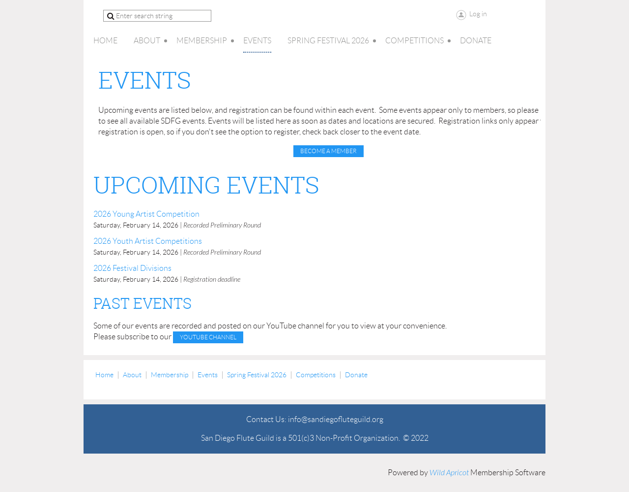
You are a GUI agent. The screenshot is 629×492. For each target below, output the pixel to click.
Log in (478, 14)
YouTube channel (208, 337)
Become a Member (328, 151)
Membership (169, 375)
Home (104, 375)
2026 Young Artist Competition (146, 214)
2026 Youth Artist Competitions (147, 241)
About (132, 375)
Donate (356, 375)
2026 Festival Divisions (132, 268)
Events (208, 375)
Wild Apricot (449, 472)
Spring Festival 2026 (256, 375)
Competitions (316, 375)
